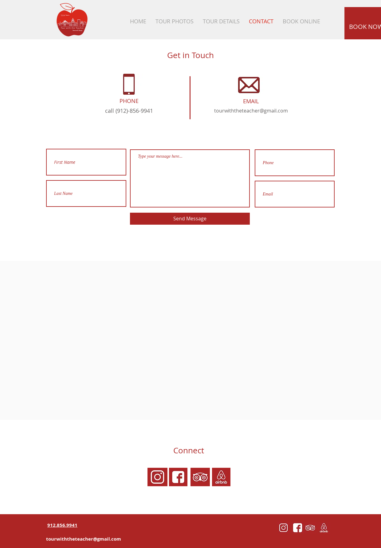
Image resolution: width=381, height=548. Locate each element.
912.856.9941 (62, 525)
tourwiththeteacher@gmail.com (251, 110)
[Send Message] (190, 219)
